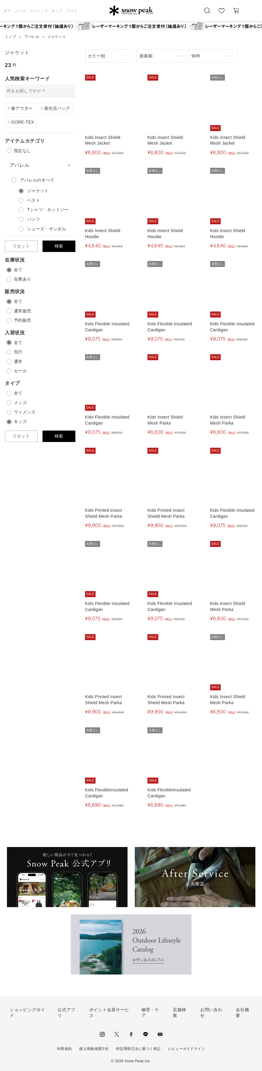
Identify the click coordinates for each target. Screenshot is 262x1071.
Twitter (117, 1034)
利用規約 (64, 1049)
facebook (131, 1034)
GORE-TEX (22, 122)
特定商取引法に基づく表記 (138, 1049)
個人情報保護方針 (94, 1049)
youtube (160, 1034)
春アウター (22, 108)
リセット (21, 246)
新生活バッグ (57, 108)
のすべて (37, 180)
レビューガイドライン (186, 1049)
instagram (102, 1034)
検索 (59, 246)
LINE (145, 1034)
